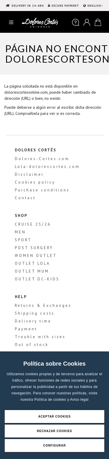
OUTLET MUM (32, 271)
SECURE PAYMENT (65, 6)
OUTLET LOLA (32, 263)
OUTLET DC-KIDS (37, 279)
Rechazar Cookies (54, 431)
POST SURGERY (34, 247)
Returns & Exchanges (43, 305)
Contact (25, 197)
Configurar (54, 445)
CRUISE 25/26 (33, 224)
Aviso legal (79, 400)
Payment (26, 328)
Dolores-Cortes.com (42, 158)
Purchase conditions (42, 190)
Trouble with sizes (40, 336)
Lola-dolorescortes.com (47, 166)
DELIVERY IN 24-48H (27, 6)
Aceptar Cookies (54, 416)
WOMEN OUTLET (36, 255)
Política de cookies (50, 400)
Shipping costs (35, 313)
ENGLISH (94, 6)
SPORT (23, 239)
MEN (20, 232)
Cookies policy (35, 182)
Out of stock (32, 344)
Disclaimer (29, 174)
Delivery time (33, 321)
